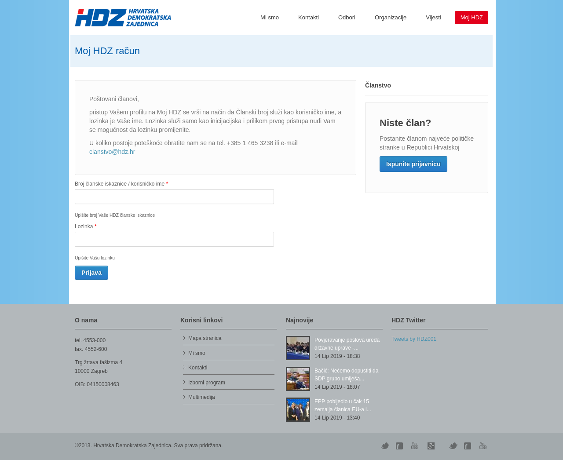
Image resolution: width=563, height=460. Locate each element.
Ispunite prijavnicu (413, 164)
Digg (400, 445)
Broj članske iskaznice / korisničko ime (121, 183)
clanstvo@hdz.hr (112, 151)
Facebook (468, 445)
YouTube (415, 445)
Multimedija (201, 397)
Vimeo (453, 445)
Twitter (384, 445)
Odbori (346, 17)
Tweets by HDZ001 (413, 339)
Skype (431, 445)
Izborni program (206, 383)
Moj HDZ (472, 17)
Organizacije (390, 17)
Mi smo (269, 17)
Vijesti (433, 17)
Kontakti (308, 17)
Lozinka (86, 226)
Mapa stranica (204, 338)
